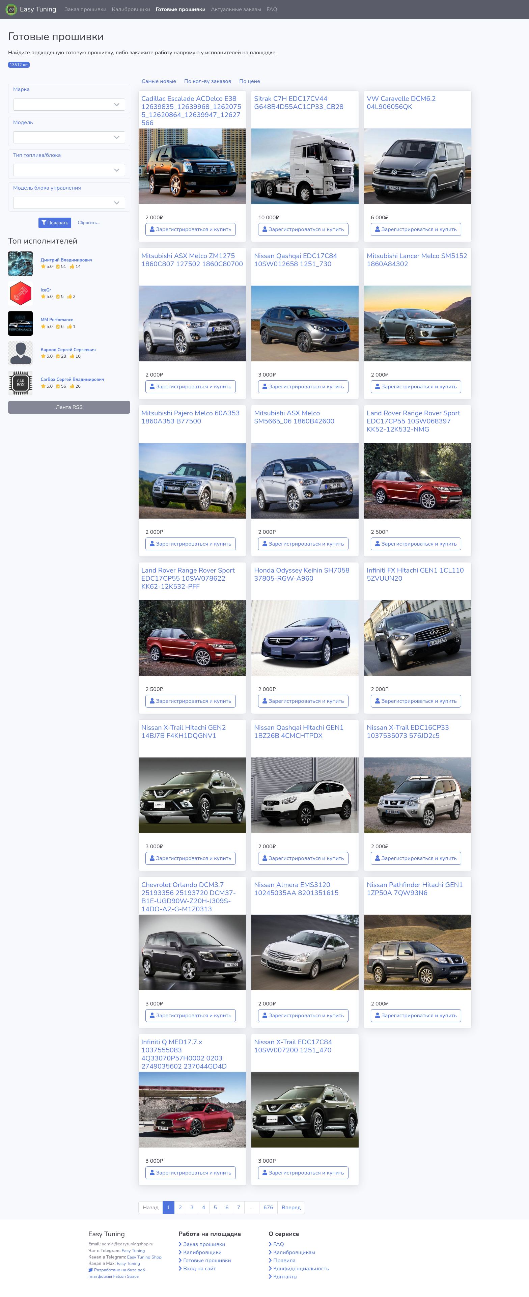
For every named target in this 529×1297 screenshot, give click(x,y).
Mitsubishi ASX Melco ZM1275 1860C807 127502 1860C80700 (192, 260)
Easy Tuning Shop (144, 1257)
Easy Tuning (38, 9)
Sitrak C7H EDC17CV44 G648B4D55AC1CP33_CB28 (298, 102)
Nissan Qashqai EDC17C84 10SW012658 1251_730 (295, 260)
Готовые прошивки (180, 9)
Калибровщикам (294, 1252)
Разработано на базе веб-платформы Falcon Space (117, 1273)
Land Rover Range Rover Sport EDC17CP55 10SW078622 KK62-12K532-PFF (188, 578)
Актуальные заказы (236, 9)
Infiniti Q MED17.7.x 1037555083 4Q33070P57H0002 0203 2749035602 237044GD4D (184, 1054)
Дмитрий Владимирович (66, 260)
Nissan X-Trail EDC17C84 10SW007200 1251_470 (293, 1046)
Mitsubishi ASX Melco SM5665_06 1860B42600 (294, 417)
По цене (249, 81)
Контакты (285, 1276)
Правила (284, 1260)
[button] (518, 9)
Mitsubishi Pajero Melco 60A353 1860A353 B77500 (190, 417)
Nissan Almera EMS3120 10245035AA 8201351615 (296, 889)
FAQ (272, 9)
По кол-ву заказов (207, 81)
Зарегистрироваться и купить (190, 229)
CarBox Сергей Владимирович (72, 380)
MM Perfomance (57, 320)
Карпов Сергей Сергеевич (68, 350)
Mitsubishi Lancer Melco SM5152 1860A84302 (417, 260)
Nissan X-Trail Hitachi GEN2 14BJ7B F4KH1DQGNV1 (183, 731)
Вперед (291, 1207)
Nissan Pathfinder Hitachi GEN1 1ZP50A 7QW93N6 (415, 889)
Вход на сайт (199, 1268)
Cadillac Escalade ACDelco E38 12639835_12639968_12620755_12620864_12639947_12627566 (191, 111)
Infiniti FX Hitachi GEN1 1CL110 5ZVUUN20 (415, 574)
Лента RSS (69, 407)
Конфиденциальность (301, 1268)
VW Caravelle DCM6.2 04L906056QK (401, 102)
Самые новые (159, 81)
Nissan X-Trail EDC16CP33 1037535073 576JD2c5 (408, 731)
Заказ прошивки (85, 9)
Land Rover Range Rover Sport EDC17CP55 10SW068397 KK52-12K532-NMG (413, 421)
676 (268, 1207)
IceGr (46, 290)
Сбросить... (89, 223)
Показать (54, 223)
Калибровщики (131, 9)
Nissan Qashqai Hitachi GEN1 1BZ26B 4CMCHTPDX (299, 731)
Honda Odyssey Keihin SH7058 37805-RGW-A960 (302, 574)
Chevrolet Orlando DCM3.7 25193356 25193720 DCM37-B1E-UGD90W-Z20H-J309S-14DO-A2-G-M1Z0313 (188, 897)
